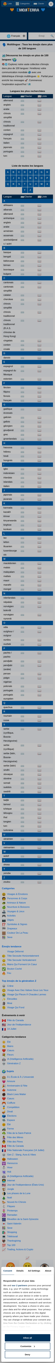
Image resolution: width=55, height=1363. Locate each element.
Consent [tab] (7, 1270)
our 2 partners (19, 1285)
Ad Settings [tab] (34, 1270)
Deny (27, 1354)
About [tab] (48, 1270)
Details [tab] (20, 1270)
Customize (27, 1346)
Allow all (27, 1338)
